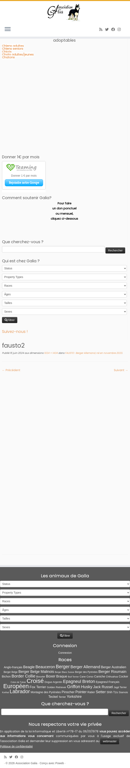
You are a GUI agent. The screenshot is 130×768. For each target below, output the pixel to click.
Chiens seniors (12, 49)
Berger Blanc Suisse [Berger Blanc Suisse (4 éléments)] (64, 672)
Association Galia (26, 763)
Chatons (8, 57)
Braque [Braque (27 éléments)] (61, 676)
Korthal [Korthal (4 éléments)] (5, 692)
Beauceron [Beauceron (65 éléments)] (45, 667)
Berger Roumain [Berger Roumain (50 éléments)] (112, 671)
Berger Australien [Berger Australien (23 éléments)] (113, 667)
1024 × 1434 (50, 353)
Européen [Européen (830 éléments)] (16, 686)
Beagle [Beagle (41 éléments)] (29, 667)
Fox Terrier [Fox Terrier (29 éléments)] (38, 687)
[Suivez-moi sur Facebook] (114, 29)
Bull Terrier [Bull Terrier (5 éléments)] (73, 676)
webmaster (110, 741)
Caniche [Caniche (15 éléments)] (99, 676)
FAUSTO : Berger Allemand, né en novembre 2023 (93, 353)
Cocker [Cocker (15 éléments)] (123, 676)
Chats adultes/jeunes (18, 55)
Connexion (65, 652)
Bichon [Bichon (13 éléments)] (6, 676)
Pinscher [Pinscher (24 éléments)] (68, 692)
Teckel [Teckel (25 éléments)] (53, 697)
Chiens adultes (13, 46)
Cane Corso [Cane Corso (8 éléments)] (86, 676)
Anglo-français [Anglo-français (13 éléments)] (13, 667)
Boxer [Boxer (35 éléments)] (51, 676)
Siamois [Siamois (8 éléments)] (123, 692)
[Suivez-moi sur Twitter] (108, 29)
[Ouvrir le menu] (8, 29)
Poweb (59, 763)
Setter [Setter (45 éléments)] (101, 692)
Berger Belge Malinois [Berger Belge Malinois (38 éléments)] (36, 672)
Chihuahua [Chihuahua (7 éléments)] (112, 676)
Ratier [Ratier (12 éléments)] (91, 692)
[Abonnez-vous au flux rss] (102, 29)
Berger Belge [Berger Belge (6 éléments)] (11, 672)
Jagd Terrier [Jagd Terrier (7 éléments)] (120, 687)
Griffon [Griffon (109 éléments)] (73, 686)
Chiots (6, 52)
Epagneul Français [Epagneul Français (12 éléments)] (107, 682)
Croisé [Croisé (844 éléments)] (35, 680)
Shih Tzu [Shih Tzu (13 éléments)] (112, 692)
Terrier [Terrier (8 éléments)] (62, 696)
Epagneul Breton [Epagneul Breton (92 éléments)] (79, 681)
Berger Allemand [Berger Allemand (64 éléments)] (85, 667)
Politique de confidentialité (16, 746)
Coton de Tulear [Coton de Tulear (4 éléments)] (18, 682)
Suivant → (121, 370)
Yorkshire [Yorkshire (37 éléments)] (74, 697)
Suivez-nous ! (15, 331)
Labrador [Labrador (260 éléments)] (20, 691)
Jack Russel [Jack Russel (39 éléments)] (103, 687)
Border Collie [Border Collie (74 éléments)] (23, 676)
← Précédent (11, 370)
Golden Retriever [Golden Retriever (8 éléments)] (56, 687)
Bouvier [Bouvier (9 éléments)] (40, 676)
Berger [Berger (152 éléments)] (63, 666)
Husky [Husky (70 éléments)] (86, 687)
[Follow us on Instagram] (120, 29)
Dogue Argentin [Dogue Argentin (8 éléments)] (53, 682)
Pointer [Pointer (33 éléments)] (81, 692)
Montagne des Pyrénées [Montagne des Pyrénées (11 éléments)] (46, 692)
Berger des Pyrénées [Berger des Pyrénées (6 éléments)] (86, 672)
